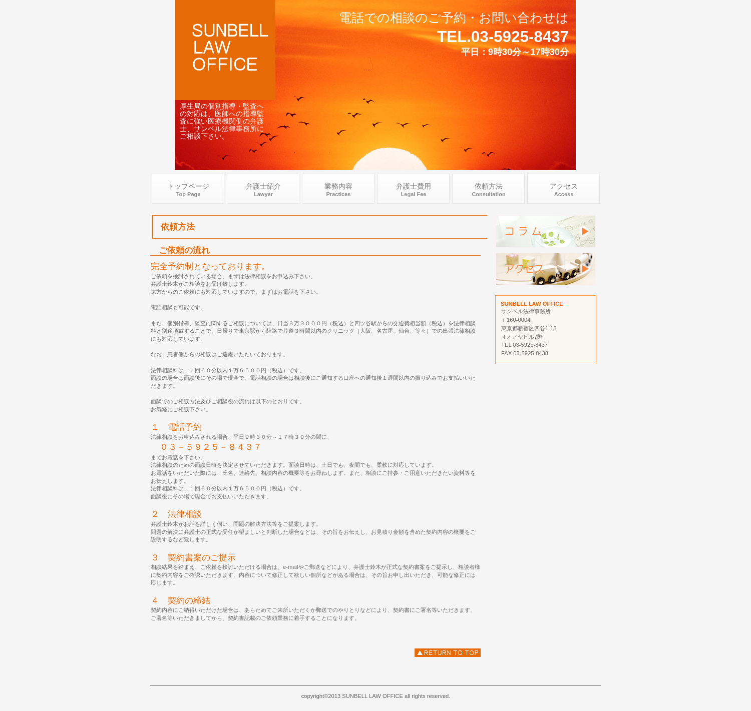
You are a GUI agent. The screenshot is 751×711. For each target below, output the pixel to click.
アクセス (546, 269)
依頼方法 (448, 652)
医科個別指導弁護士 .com (225, 50)
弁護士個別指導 (546, 231)
